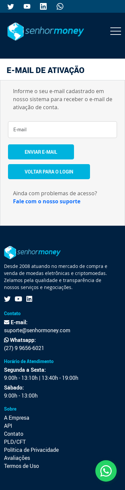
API (8, 425)
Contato (13, 433)
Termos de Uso (21, 466)
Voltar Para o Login (49, 171)
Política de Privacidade (31, 449)
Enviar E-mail (41, 152)
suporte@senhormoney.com (37, 330)
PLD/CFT (15, 441)
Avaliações (17, 458)
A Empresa (16, 417)
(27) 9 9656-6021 (24, 348)
